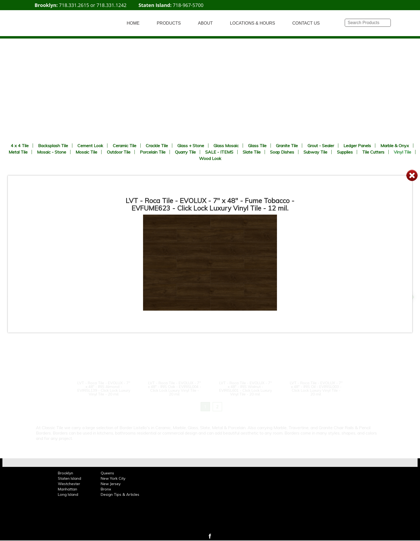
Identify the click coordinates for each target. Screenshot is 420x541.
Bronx (106, 489)
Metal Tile (18, 152)
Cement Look (90, 145)
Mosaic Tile (86, 152)
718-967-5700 (188, 5)
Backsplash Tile (53, 145)
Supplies (345, 152)
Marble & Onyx (394, 145)
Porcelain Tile (153, 152)
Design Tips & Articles (120, 494)
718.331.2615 (74, 5)
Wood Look (210, 158)
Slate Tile (252, 152)
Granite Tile (287, 145)
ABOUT (205, 23)
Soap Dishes (282, 152)
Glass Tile (257, 145)
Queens (107, 473)
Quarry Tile (185, 152)
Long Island (68, 494)
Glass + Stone (190, 145)
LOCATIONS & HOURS (252, 23)
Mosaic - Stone (51, 152)
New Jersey (111, 483)
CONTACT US (306, 23)
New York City (113, 478)
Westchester (69, 483)
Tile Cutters (373, 152)
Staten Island (69, 478)
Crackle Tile (157, 145)
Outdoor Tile (118, 152)
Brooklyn (65, 473)
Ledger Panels (357, 145)
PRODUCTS (169, 23)
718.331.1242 (111, 5)
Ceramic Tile (124, 145)
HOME (133, 23)
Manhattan (67, 489)
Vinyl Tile (402, 152)
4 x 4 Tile (20, 145)
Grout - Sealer (321, 145)
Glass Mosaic (226, 145)
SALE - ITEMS (219, 152)
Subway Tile (315, 152)
